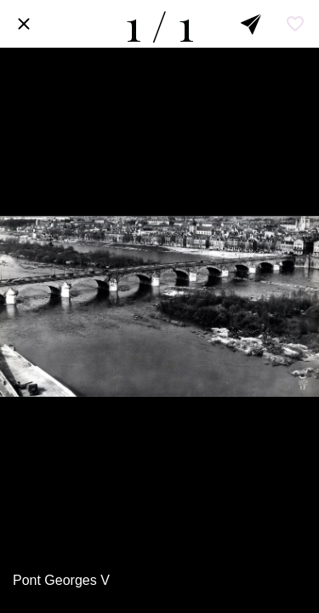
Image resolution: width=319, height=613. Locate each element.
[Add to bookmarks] (295, 23)
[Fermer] (24, 24)
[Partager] (251, 23)
